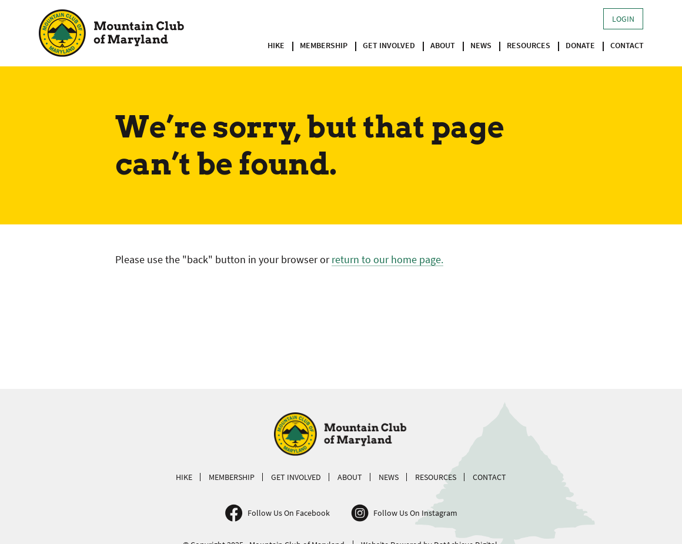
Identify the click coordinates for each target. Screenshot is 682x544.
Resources (528, 45)
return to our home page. (387, 259)
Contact (627, 45)
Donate (580, 45)
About (442, 45)
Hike (276, 45)
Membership (323, 45)
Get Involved (389, 45)
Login (623, 19)
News (481, 45)
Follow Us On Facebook (289, 513)
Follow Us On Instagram (415, 513)
